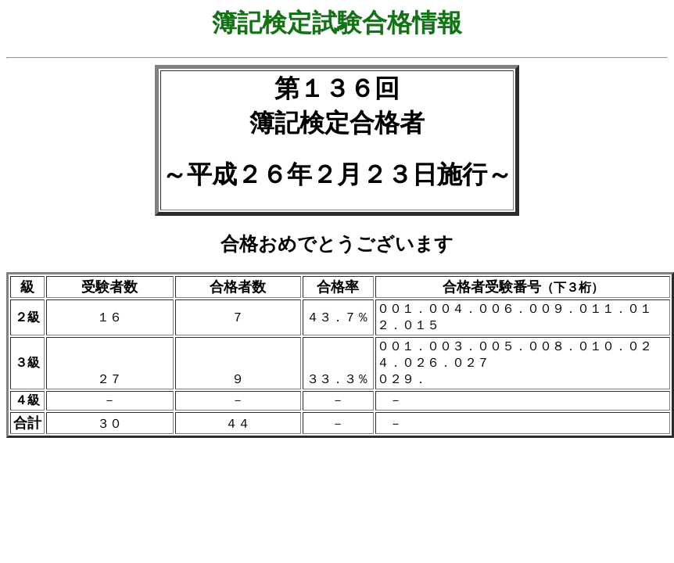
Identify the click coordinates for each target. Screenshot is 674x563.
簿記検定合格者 (337, 123)
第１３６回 (337, 88)
